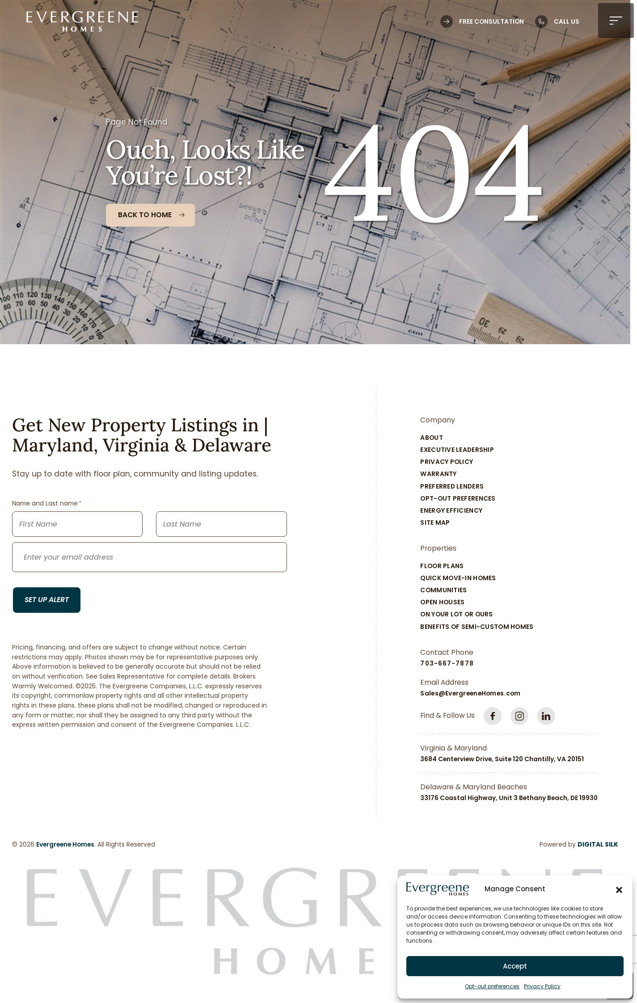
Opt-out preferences (492, 986)
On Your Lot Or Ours (456, 614)
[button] (619, 889)
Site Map (435, 522)
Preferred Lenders (452, 486)
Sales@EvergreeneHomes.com (470, 693)
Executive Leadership (457, 449)
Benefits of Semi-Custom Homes (476, 626)
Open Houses (442, 602)
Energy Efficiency (451, 510)
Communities (443, 590)
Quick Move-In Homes (458, 577)
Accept (515, 966)
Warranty (438, 473)
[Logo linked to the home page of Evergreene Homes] (82, 21)
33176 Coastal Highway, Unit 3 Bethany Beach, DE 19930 (509, 797)
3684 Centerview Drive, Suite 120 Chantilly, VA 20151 (502, 758)
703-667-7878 (446, 663)
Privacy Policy (542, 986)
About (431, 437)
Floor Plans (442, 565)
